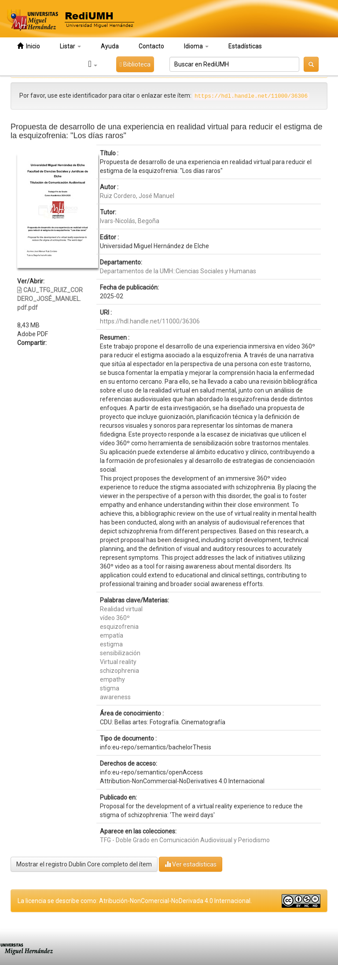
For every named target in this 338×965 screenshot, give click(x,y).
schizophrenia (119, 670)
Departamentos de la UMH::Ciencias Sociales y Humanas (178, 271)
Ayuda (110, 46)
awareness (115, 697)
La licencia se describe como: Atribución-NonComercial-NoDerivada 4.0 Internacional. (135, 900)
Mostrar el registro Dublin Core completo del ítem (84, 864)
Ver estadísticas (191, 864)
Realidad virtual (121, 609)
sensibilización (120, 653)
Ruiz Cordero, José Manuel (137, 195)
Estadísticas (245, 46)
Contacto (151, 46)
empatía (111, 635)
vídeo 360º (115, 617)
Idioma (196, 46)
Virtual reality (118, 661)
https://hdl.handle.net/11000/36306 (150, 321)
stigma (109, 688)
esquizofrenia (119, 626)
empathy (112, 679)
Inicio (28, 46)
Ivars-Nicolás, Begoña (129, 220)
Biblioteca (135, 64)
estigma (111, 644)
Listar (70, 46)
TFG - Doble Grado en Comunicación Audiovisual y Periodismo (185, 840)
